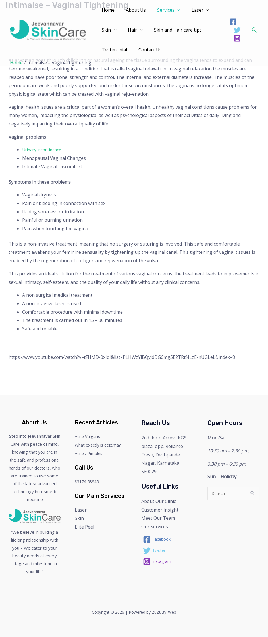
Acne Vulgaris (89, 436)
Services (160, 10)
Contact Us (146, 50)
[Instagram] (236, 38)
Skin (105, 30)
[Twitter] (236, 29)
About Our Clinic (158, 501)
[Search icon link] (254, 29)
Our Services (154, 526)
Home (107, 10)
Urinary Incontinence (44, 149)
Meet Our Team (158, 518)
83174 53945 (88, 481)
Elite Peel (84, 527)
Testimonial (113, 50)
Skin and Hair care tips (172, 30)
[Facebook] (232, 21)
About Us (132, 10)
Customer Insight (159, 510)
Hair (129, 30)
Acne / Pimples (90, 453)
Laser (190, 10)
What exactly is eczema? (100, 445)
